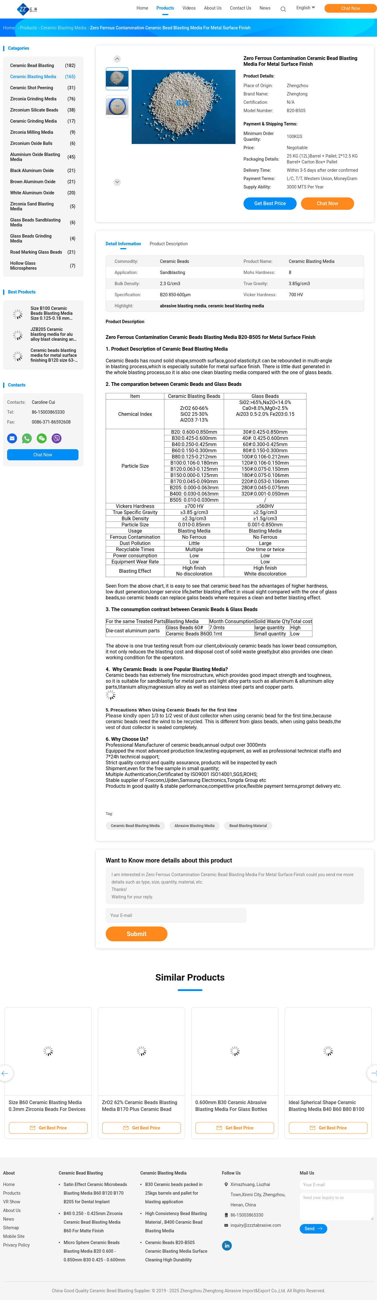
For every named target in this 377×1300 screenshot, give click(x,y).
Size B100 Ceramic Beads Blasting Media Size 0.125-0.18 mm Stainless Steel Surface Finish (53, 313)
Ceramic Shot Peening (42, 88)
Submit (136, 934)
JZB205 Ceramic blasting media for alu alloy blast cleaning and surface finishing (53, 334)
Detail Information (123, 243)
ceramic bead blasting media (135, 826)
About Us (12, 1210)
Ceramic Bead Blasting (42, 65)
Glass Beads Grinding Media (42, 238)
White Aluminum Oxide (42, 193)
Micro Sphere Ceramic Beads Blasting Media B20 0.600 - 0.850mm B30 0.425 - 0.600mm (94, 1251)
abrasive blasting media (195, 826)
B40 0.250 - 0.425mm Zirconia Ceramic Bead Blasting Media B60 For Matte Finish (93, 1222)
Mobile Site (14, 1236)
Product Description (169, 243)
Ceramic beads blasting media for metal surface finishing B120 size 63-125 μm (54, 355)
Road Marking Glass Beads (42, 252)
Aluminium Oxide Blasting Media (42, 157)
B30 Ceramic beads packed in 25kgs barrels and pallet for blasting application (173, 1193)
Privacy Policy (16, 1245)
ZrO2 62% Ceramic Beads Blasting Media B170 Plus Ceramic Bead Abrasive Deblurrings (139, 1109)
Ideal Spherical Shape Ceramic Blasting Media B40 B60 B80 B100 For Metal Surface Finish (326, 1109)
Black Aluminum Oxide (42, 170)
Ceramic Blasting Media (42, 77)
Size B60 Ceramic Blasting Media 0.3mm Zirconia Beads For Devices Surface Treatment (47, 1109)
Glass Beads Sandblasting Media (42, 222)
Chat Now (350, 8)
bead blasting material (248, 826)
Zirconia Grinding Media (42, 99)
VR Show (11, 1201)
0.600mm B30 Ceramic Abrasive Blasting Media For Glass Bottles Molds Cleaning (231, 1109)
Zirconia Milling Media (42, 132)
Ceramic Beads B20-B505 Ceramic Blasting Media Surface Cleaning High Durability (176, 1251)
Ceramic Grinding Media (42, 121)
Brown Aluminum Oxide (42, 182)
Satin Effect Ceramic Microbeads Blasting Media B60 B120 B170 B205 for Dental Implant (95, 1193)
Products (11, 1193)
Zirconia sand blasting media (42, 206)
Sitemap (11, 1227)
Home (9, 1184)
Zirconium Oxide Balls (42, 143)
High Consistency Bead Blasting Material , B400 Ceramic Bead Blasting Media (176, 1222)
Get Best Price (270, 203)
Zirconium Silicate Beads (42, 110)
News (8, 1219)
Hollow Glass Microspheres (42, 266)
